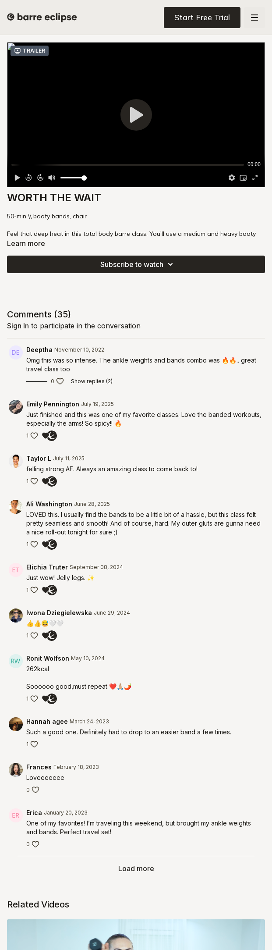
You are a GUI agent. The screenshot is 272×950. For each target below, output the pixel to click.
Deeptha (39, 349)
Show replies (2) (92, 381)
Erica (34, 812)
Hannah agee (47, 721)
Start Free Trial (202, 17)
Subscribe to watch (138, 264)
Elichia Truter (47, 567)
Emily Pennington (52, 404)
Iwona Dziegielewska (59, 612)
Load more (136, 868)
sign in (18, 325)
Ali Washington (49, 504)
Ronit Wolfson (47, 658)
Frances (39, 767)
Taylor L (38, 458)
